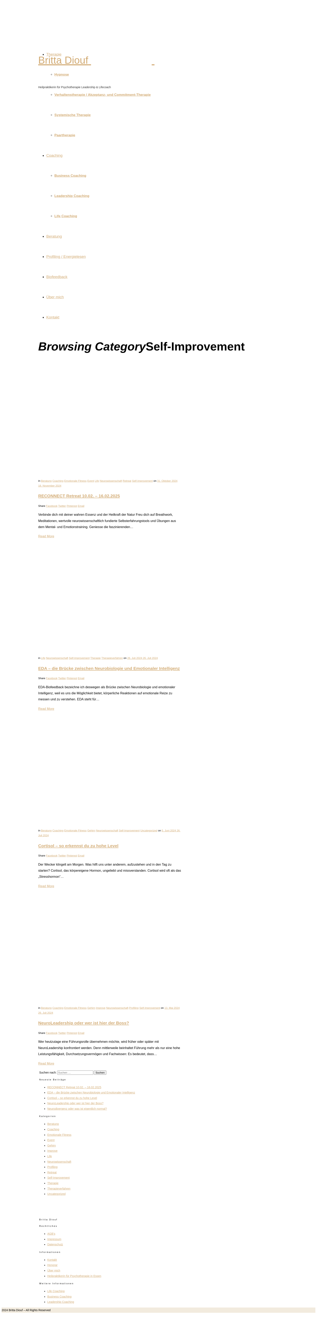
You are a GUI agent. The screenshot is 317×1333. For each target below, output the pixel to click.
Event (90, 480)
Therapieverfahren (112, 658)
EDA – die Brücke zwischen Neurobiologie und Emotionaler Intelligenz (109, 668)
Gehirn (91, 830)
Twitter (62, 505)
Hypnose (61, 74)
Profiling (134, 1007)
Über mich (55, 297)
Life (97, 480)
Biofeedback (57, 277)
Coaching (54, 155)
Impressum (54, 1239)
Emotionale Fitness (75, 480)
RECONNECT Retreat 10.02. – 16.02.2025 (79, 495)
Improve (101, 1007)
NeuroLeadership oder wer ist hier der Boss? (83, 1023)
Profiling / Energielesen (66, 256)
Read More (46, 536)
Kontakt (52, 317)
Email (81, 505)
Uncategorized (148, 830)
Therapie (53, 54)
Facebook (51, 505)
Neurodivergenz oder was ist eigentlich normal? (77, 1108)
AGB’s (51, 1233)
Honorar (52, 1265)
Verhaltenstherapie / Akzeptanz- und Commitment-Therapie (102, 95)
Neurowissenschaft (111, 480)
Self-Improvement (142, 480)
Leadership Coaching (71, 196)
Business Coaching (70, 176)
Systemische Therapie (72, 115)
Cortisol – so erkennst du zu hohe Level (78, 845)
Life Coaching (65, 216)
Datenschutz (55, 1244)
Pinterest (72, 505)
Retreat (127, 480)
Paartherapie (64, 135)
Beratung (54, 236)
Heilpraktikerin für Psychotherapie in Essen (74, 1276)
